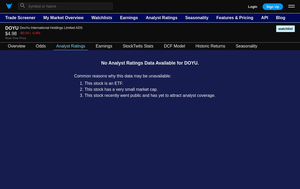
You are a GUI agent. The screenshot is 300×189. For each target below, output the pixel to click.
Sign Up (273, 7)
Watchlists (101, 17)
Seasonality (196, 17)
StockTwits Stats (138, 46)
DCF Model (174, 46)
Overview (16, 46)
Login (252, 7)
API (264, 17)
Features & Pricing (234, 17)
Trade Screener (20, 17)
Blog (280, 17)
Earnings (129, 17)
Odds (41, 46)
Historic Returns (210, 46)
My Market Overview (63, 17)
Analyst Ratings (161, 17)
